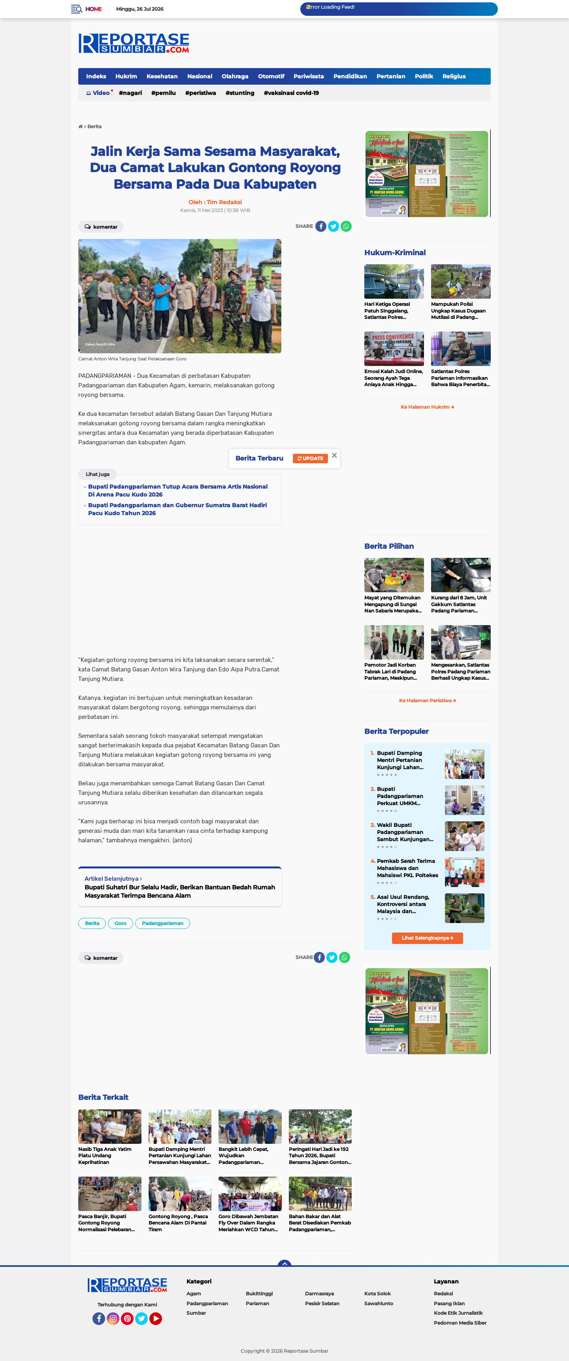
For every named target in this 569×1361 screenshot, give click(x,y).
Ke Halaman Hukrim (427, 407)
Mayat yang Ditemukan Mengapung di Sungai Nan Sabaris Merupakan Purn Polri (392, 604)
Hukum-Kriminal (395, 252)
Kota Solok (377, 1294)
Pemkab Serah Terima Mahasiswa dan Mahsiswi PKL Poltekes (407, 868)
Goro (120, 923)
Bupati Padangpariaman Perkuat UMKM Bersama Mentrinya (403, 796)
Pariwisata (309, 76)
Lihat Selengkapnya (428, 938)
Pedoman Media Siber (460, 1323)
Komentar (101, 226)
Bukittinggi (259, 1294)
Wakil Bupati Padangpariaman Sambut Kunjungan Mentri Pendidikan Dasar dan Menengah (405, 832)
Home (93, 9)
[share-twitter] (333, 226)
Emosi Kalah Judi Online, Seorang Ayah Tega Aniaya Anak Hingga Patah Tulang (393, 378)
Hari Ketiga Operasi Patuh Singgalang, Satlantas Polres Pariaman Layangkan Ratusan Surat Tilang (389, 311)
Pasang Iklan (449, 1303)
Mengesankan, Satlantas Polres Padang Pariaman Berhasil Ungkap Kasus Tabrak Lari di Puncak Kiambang (460, 672)
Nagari (132, 93)
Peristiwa (202, 93)
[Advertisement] (320, 357)
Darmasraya (319, 1294)
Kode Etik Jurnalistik (458, 1313)
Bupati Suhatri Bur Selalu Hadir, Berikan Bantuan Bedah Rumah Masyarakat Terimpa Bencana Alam (180, 891)
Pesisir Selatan (322, 1303)
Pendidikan (350, 76)
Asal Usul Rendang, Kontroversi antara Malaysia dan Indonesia (403, 904)
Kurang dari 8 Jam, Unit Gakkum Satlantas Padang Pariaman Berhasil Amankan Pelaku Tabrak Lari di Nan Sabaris (459, 604)
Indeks (96, 76)
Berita (92, 923)
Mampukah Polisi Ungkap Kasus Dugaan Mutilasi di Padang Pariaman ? (458, 311)
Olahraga (235, 76)
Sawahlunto (378, 1303)
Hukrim (126, 76)
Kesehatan (162, 76)
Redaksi (443, 1294)
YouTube (161, 1322)
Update (310, 458)
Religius (454, 76)
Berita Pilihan (389, 546)
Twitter (145, 1322)
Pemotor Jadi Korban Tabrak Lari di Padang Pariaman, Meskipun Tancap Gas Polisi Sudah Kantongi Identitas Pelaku (393, 672)
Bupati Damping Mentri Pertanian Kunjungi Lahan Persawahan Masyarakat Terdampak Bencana (404, 760)
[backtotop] (284, 1267)
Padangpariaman (162, 923)
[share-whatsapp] (346, 226)
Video (101, 93)
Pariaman (257, 1303)
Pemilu (165, 93)
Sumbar (196, 1313)
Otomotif (271, 76)
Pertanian (391, 76)
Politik (424, 76)
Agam (194, 1294)
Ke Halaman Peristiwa (427, 700)
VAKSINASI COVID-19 (293, 93)
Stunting (242, 93)
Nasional (199, 76)
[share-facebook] (320, 226)
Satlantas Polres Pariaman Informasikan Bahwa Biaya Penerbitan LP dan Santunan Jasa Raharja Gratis (460, 378)
